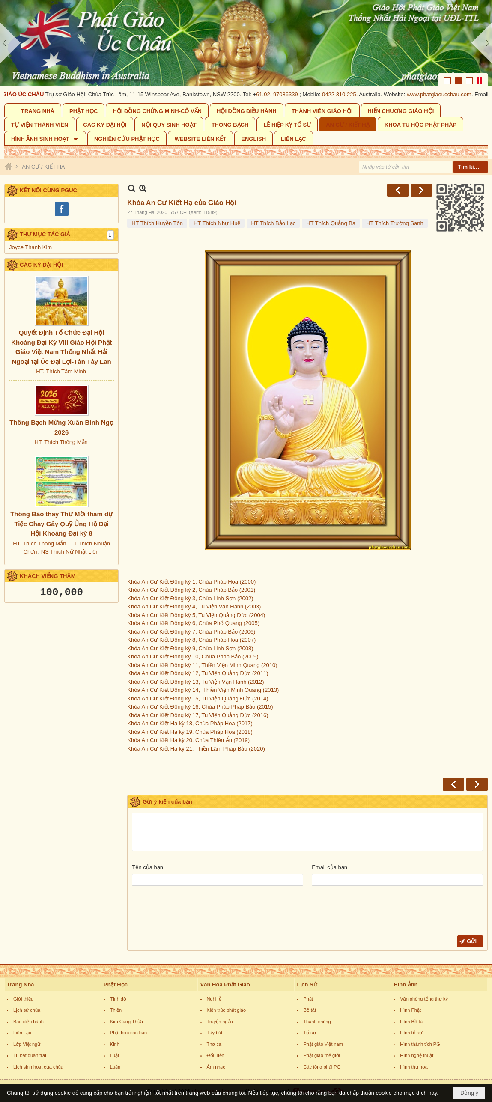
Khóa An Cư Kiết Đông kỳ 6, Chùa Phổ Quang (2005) (193, 623)
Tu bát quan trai (29, 1055)
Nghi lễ (214, 998)
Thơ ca (214, 1044)
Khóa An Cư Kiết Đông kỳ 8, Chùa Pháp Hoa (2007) (191, 640)
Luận (115, 1066)
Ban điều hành (28, 1021)
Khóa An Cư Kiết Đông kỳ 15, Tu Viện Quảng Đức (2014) (197, 698)
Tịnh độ (118, 998)
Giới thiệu (23, 998)
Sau (421, 190)
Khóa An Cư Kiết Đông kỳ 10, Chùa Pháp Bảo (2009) (192, 656)
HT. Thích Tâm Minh (61, 371)
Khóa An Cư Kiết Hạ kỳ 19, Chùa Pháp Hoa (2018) (190, 732)
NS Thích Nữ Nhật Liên (70, 551)
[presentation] (197, 911)
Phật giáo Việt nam (323, 1044)
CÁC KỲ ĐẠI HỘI (41, 265)
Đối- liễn (215, 1055)
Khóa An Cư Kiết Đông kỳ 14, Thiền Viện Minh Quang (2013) (203, 690)
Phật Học (116, 984)
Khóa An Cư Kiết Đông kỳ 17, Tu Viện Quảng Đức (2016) (198, 715)
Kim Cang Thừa (126, 1021)
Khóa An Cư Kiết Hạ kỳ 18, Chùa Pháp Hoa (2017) (190, 723)
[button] (45, 138)
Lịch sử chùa (26, 1010)
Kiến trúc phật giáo (226, 1010)
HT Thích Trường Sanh (394, 223)
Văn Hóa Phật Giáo (225, 984)
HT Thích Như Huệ (217, 223)
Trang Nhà (20, 984)
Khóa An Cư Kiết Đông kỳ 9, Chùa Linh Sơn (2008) (190, 648)
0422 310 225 (345, 94)
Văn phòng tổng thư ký (424, 998)
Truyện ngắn (220, 1021)
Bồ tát (309, 1010)
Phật (308, 998)
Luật (114, 1055)
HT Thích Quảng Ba (330, 223)
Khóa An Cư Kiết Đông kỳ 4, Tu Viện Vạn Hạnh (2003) (194, 606)
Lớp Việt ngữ (26, 1044)
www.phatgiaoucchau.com (445, 94)
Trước (398, 190)
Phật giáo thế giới (321, 1055)
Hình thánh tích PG (420, 1044)
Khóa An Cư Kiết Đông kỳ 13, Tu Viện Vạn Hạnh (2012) (195, 682)
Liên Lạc (22, 1032)
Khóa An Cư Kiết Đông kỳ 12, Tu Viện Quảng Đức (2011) (197, 673)
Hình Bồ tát (412, 1021)
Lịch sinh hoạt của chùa (38, 1066)
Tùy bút (215, 1032)
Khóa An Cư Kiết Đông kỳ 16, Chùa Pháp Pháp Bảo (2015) (200, 706)
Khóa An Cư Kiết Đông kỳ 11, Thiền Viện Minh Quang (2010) (202, 665)
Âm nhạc (216, 1066)
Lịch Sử (307, 984)
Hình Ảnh (405, 984)
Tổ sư (309, 1032)
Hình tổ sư (411, 1032)
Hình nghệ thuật (416, 1055)
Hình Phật (410, 1010)
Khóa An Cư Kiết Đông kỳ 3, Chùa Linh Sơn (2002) (190, 598)
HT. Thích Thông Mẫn (60, 442)
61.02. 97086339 (283, 94)
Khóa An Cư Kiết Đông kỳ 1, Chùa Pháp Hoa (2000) (268, 417)
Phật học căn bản (128, 1032)
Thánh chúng (317, 1021)
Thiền (116, 1010)
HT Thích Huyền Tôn (157, 223)
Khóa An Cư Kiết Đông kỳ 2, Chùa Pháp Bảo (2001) (191, 590)
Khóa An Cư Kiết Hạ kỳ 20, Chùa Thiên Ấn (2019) (189, 740)
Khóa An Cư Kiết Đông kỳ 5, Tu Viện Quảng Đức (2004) (196, 615)
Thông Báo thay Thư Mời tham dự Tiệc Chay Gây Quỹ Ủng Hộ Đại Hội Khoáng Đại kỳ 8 (61, 523)
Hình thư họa (414, 1066)
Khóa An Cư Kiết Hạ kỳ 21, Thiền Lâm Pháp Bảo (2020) (196, 748)
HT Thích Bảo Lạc (273, 223)
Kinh (114, 1044)
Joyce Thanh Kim (30, 247)
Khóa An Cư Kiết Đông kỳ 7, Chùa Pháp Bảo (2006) (191, 631)
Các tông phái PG (321, 1066)
